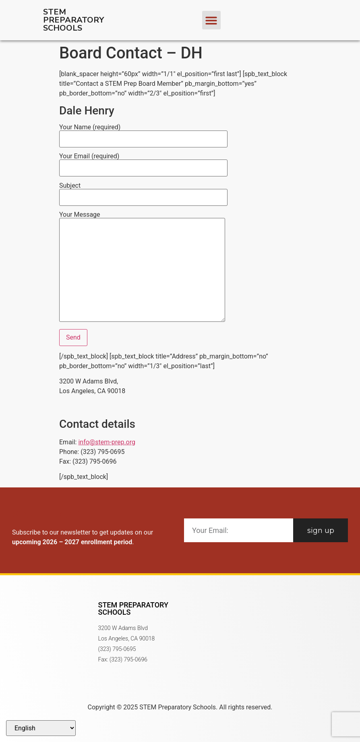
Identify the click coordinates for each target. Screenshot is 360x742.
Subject (143, 191)
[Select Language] (41, 728)
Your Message (142, 267)
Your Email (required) (143, 162)
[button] (211, 20)
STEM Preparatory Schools (73, 19)
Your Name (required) (143, 133)
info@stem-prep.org (106, 442)
